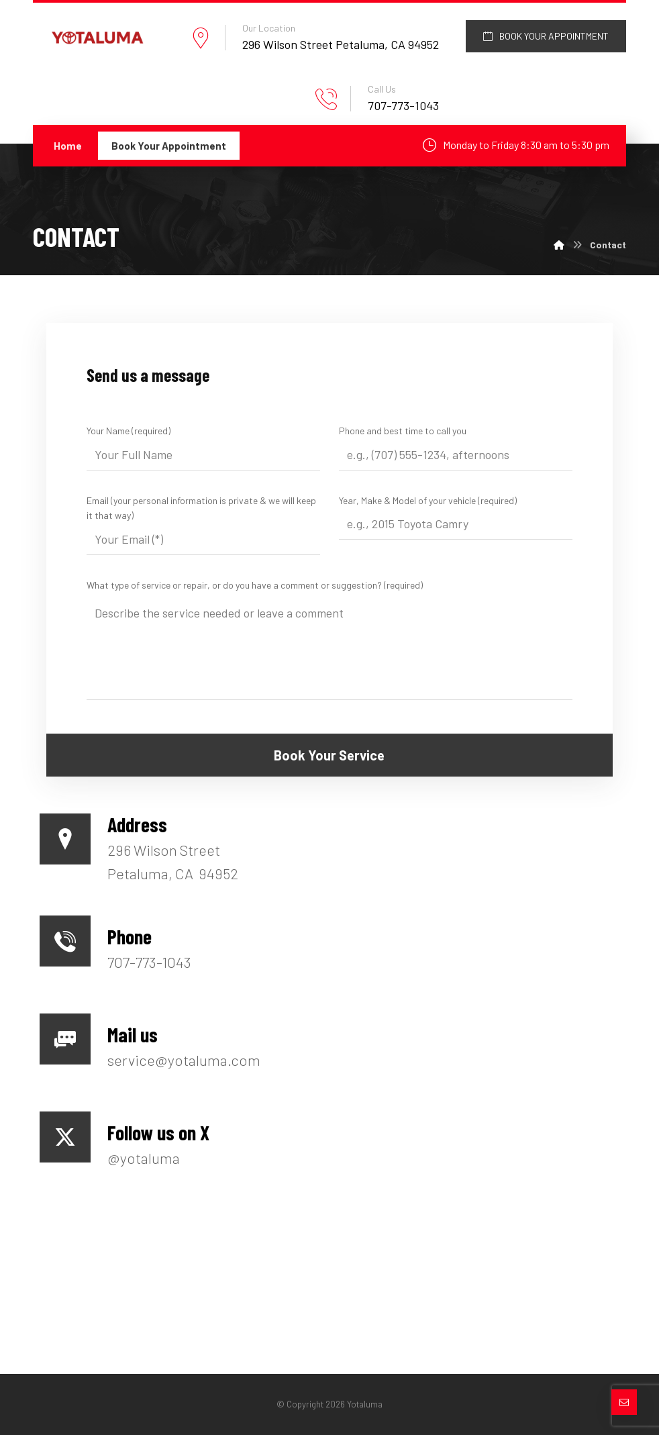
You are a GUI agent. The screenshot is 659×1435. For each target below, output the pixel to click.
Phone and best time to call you (455, 447)
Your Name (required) (203, 447)
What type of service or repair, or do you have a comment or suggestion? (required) (329, 639)
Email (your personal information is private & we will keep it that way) (203, 525)
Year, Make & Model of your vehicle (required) (455, 517)
